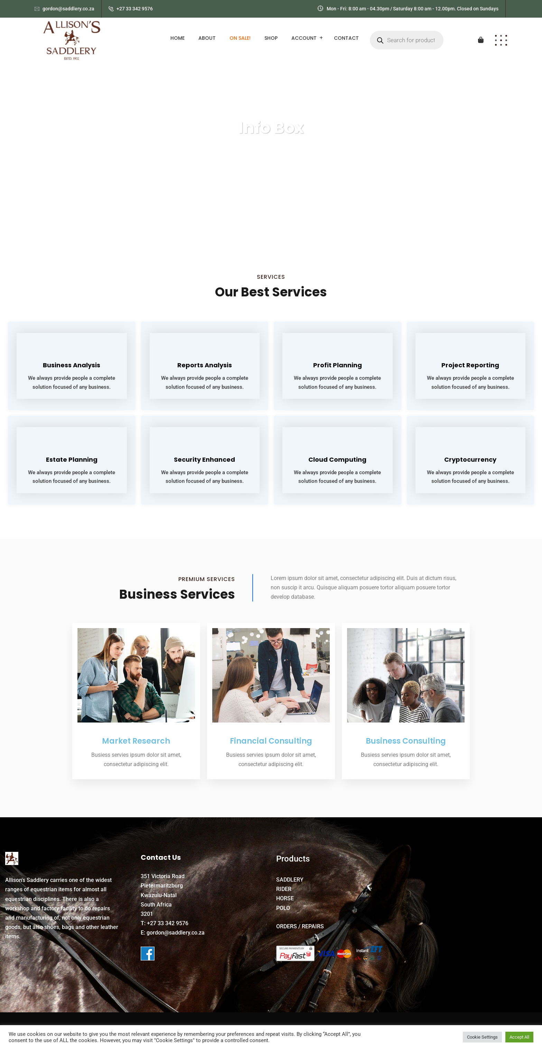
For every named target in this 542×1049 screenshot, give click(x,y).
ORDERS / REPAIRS (300, 926)
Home (177, 38)
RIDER (283, 888)
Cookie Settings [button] (482, 1037)
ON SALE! (240, 38)
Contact (346, 38)
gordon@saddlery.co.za (68, 8)
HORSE (285, 898)
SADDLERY (289, 879)
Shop (271, 38)
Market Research (136, 740)
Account (304, 38)
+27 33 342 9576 (134, 8)
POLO (283, 907)
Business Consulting (406, 740)
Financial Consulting (271, 740)
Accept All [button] (519, 1037)
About (207, 38)
